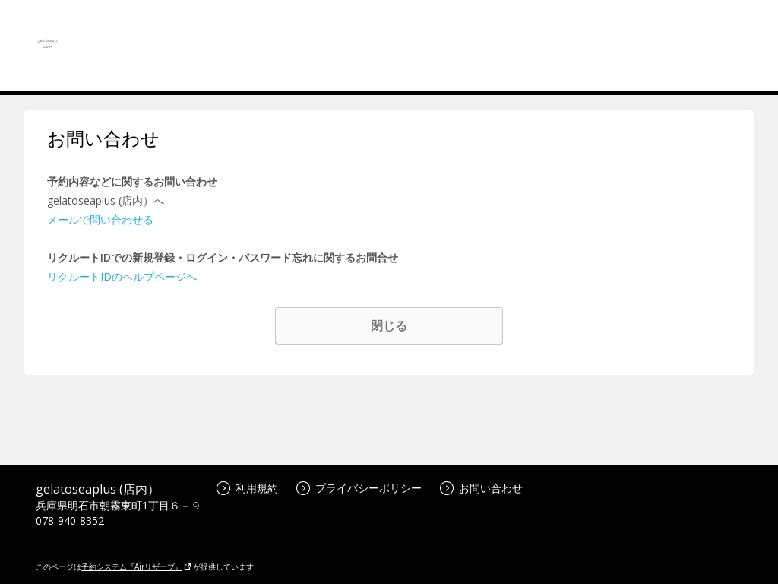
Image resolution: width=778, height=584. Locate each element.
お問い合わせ (481, 488)
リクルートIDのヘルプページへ (122, 276)
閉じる (389, 325)
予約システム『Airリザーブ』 (136, 566)
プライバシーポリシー (359, 488)
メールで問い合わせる (100, 219)
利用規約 (247, 488)
